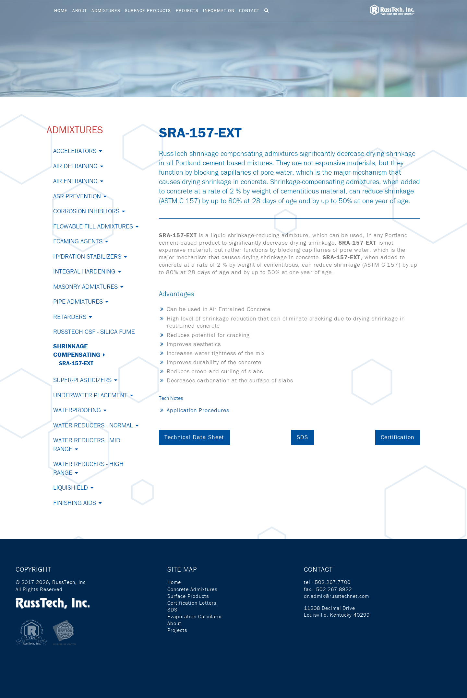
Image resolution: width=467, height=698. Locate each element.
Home (60, 10)
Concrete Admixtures (192, 589)
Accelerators (74, 150)
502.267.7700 (333, 582)
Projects (187, 10)
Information (218, 10)
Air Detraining (75, 166)
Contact (249, 10)
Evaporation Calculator (194, 616)
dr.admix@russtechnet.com (336, 596)
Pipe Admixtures (78, 301)
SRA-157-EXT (76, 363)
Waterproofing (77, 410)
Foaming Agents (77, 241)
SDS (302, 437)
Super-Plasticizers (82, 380)
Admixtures (105, 10)
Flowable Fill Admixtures (93, 226)
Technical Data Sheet (194, 437)
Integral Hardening (84, 271)
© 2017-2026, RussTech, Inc (51, 582)
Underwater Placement (90, 395)
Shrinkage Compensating (76, 350)
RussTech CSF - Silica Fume (94, 331)
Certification (397, 437)
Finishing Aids (74, 502)
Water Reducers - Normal (93, 425)
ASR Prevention (77, 196)
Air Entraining (75, 181)
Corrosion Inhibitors (86, 211)
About (79, 10)
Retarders (69, 316)
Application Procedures (198, 410)
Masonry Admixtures (85, 286)
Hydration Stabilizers (87, 256)
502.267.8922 (334, 589)
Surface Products (148, 10)
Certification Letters (191, 602)
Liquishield (70, 487)
